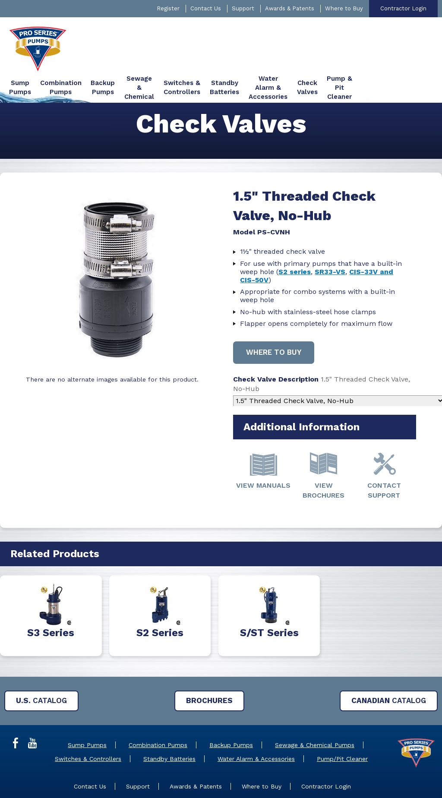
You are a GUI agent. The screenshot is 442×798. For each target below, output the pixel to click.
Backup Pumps (231, 714)
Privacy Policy (298, 780)
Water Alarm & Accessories (256, 728)
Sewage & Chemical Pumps (314, 714)
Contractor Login (403, 8)
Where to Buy (344, 8)
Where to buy (274, 322)
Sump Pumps (87, 714)
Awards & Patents (289, 8)
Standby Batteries (169, 728)
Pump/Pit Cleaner (342, 728)
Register (168, 8)
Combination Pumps (158, 714)
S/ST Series (269, 602)
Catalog (41, 670)
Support (243, 8)
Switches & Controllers (88, 728)
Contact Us (205, 8)
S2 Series (159, 602)
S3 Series (50, 602)
